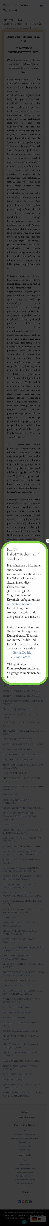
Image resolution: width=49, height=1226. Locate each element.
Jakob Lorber (21, 657)
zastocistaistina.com (19, 604)
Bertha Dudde (22, 652)
